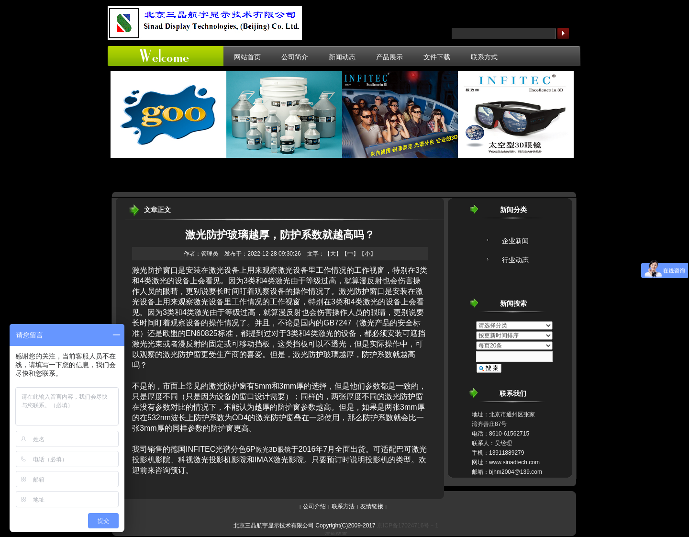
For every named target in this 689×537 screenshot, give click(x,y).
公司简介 (294, 57)
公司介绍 (314, 506)
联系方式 (484, 57)
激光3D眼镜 (273, 449)
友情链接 (371, 506)
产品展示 (389, 57)
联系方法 (343, 506)
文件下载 (436, 57)
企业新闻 (515, 241)
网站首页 (247, 57)
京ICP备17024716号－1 (407, 525)
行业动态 (515, 260)
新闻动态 (342, 57)
